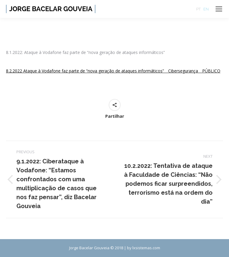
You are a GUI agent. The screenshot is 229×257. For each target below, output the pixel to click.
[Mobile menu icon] (219, 9)
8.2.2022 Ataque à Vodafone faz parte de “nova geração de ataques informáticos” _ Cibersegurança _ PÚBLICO (113, 71)
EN (206, 9)
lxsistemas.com (146, 247)
